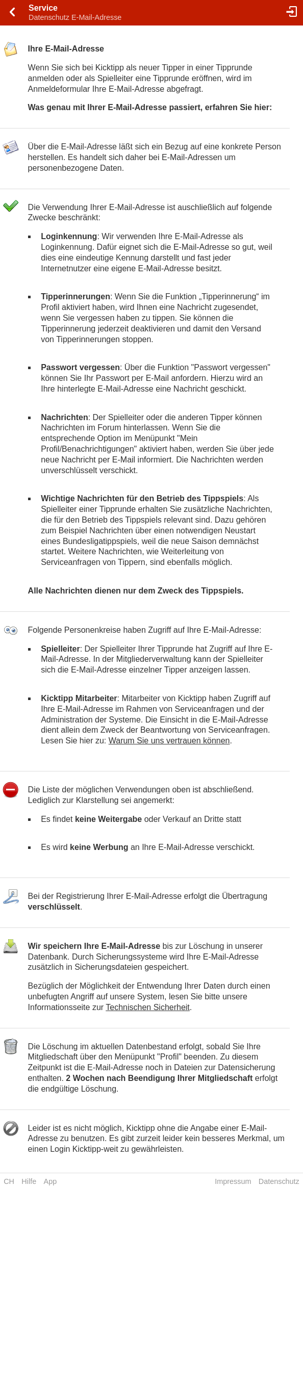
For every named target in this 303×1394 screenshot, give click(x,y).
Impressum (233, 1181)
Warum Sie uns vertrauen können (169, 740)
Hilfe (28, 1181)
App (50, 1181)
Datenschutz (279, 1181)
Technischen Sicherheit (148, 1007)
